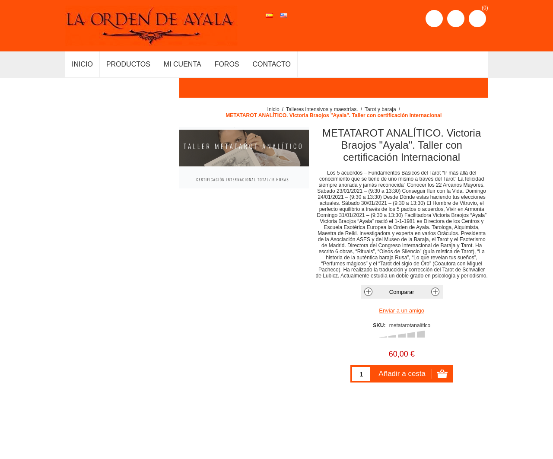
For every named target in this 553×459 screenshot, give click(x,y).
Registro (434, 18)
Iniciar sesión (455, 18)
